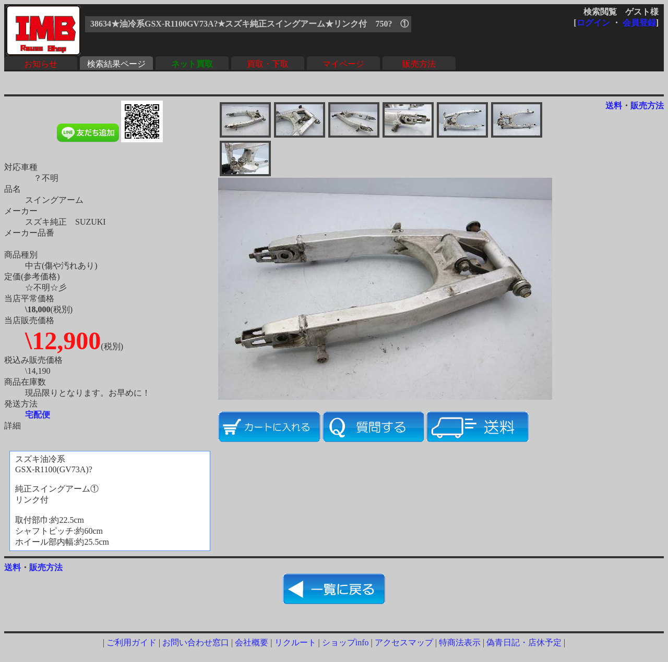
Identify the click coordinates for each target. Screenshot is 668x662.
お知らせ (40, 63)
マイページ (343, 63)
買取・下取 (268, 63)
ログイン (593, 22)
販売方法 (419, 63)
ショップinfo (345, 642)
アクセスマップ (404, 642)
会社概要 (251, 642)
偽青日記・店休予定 (524, 642)
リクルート (295, 642)
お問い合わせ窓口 (195, 642)
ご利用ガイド (131, 642)
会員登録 (639, 22)
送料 (613, 105)
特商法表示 (460, 642)
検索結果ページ (116, 63)
